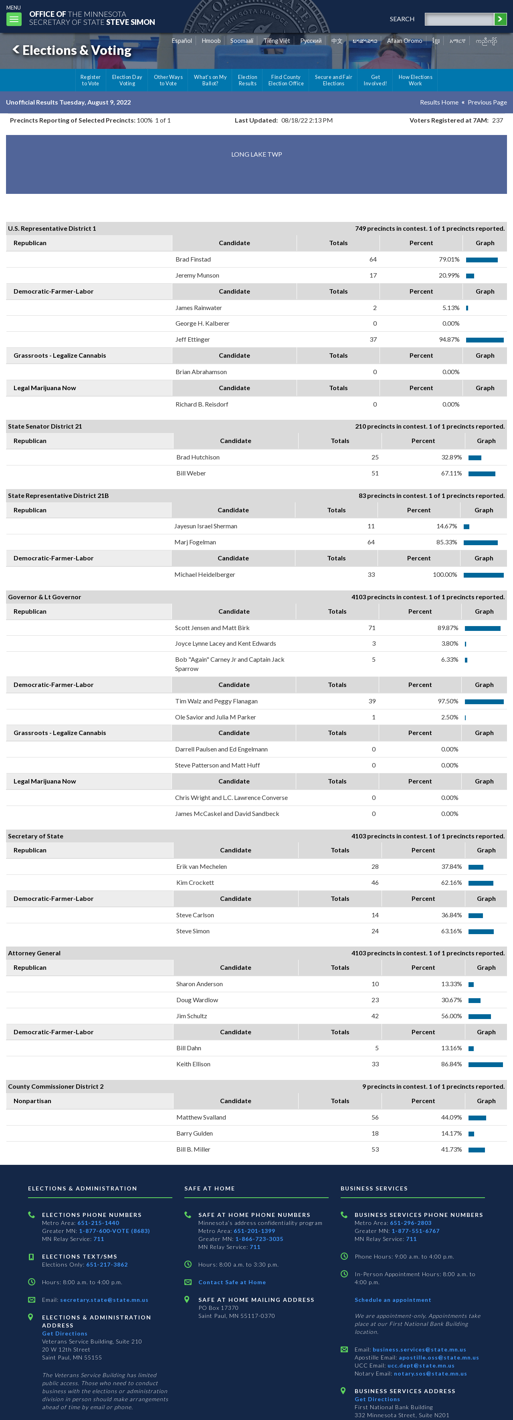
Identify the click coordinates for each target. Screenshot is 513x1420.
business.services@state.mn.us (419, 1349)
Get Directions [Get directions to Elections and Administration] (65, 1333)
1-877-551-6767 (416, 1230)
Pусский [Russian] (311, 40)
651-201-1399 (254, 1230)
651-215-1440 (98, 1222)
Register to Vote (91, 80)
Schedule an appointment (393, 1299)
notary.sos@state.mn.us (429, 1373)
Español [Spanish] (182, 40)
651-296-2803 (411, 1222)
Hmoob (211, 40)
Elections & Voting (70, 50)
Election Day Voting (127, 80)
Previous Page (487, 102)
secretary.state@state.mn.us (104, 1299)
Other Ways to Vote (168, 80)
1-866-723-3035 (259, 1238)
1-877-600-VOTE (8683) (114, 1230)
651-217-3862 (107, 1264)
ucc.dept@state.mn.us (420, 1365)
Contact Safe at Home (232, 1282)
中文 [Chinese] (337, 40)
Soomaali (241, 40)
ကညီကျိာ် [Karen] (486, 40)
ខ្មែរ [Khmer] (436, 40)
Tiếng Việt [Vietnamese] (276, 40)
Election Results (247, 80)
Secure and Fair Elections (333, 80)
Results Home (439, 102)
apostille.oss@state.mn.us (438, 1357)
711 (98, 1238)
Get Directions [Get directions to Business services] (377, 1399)
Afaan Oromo (404, 40)
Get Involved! (375, 80)
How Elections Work (415, 80)
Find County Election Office (286, 80)
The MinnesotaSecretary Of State (92, 18)
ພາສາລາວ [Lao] (365, 40)
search (402, 18)
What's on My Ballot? (210, 80)
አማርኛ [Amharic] (458, 40)
